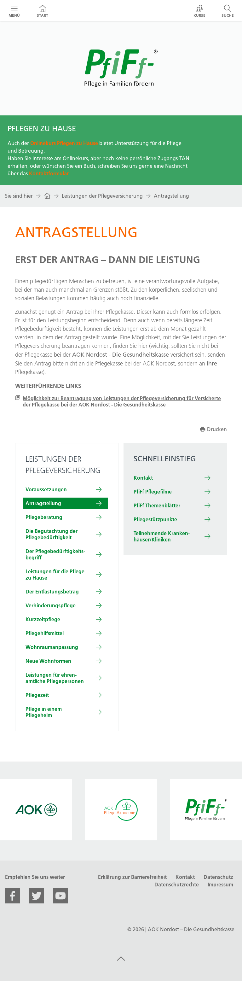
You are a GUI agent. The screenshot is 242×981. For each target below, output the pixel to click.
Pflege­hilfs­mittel (45, 633)
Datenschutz (218, 877)
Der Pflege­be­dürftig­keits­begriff (55, 554)
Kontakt (143, 478)
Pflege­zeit (37, 695)
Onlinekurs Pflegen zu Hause (64, 143)
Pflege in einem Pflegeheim (44, 712)
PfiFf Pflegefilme (153, 491)
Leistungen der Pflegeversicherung (102, 196)
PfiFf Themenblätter (157, 505)
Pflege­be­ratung (44, 517)
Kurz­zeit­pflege (43, 619)
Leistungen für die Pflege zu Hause (55, 574)
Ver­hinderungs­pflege (51, 605)
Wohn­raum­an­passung (52, 647)
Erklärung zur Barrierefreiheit (132, 877)
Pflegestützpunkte (155, 519)
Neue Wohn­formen (48, 661)
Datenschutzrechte (176, 884)
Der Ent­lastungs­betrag (52, 591)
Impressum (220, 884)
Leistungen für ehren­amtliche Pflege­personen (55, 678)
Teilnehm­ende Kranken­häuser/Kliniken (162, 536)
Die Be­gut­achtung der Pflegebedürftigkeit (52, 534)
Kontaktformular (49, 173)
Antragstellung (171, 196)
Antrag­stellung (43, 503)
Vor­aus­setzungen (46, 489)
